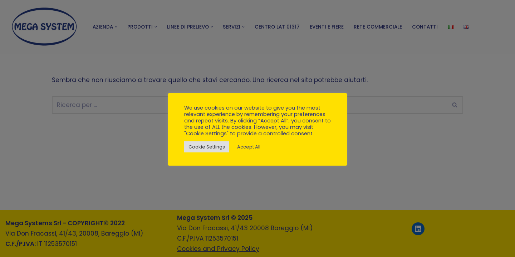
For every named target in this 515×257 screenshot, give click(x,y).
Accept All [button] (248, 146)
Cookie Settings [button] (206, 146)
